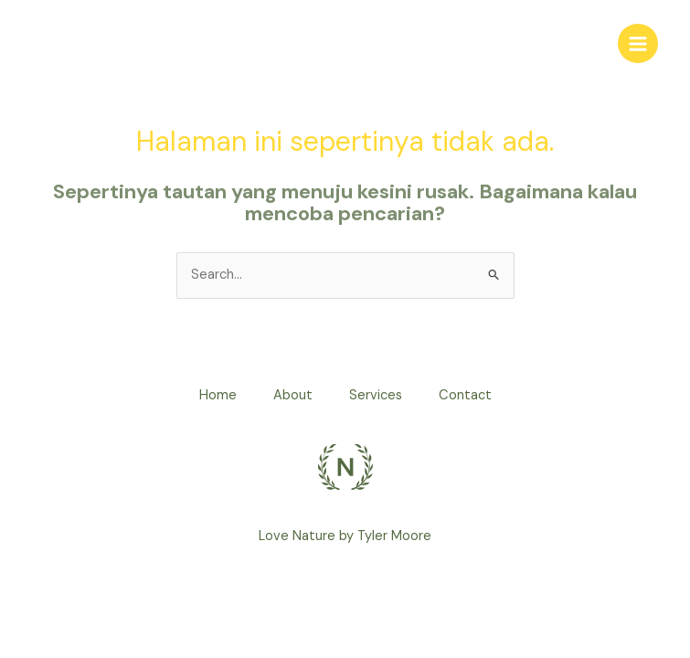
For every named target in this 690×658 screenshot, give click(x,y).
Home (218, 395)
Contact (465, 395)
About (293, 395)
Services (375, 395)
